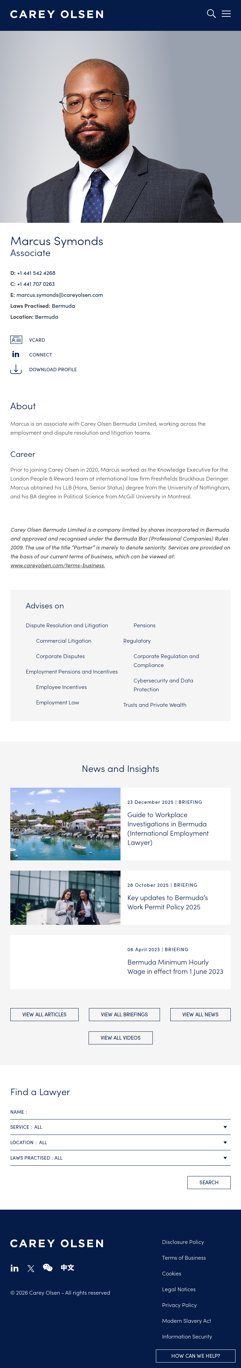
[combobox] (120, 1127)
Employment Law (57, 702)
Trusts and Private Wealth (154, 704)
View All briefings (124, 1014)
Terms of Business (184, 1257)
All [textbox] (38, 1127)
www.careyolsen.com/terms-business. (57, 565)
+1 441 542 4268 (36, 272)
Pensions (145, 625)
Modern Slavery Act (186, 1320)
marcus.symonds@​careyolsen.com (59, 294)
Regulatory (137, 640)
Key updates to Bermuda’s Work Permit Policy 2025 (167, 901)
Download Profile (53, 369)
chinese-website (67, 1267)
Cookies (171, 1273)
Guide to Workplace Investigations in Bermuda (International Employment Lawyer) (168, 828)
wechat (48, 1267)
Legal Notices (179, 1289)
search (209, 1182)
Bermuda (63, 305)
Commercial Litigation (63, 640)
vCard (37, 340)
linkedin (14, 1267)
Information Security (187, 1336)
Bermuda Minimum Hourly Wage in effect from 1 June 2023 (175, 966)
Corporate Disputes (60, 655)
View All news (200, 1014)
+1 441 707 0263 (36, 283)
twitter (30, 1268)
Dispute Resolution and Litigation (67, 625)
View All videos (121, 1037)
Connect (40, 354)
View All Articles (44, 1014)
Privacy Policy (179, 1304)
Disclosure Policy (183, 1241)
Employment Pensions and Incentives (72, 671)
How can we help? (195, 1355)
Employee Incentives (61, 686)
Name (17, 1112)
